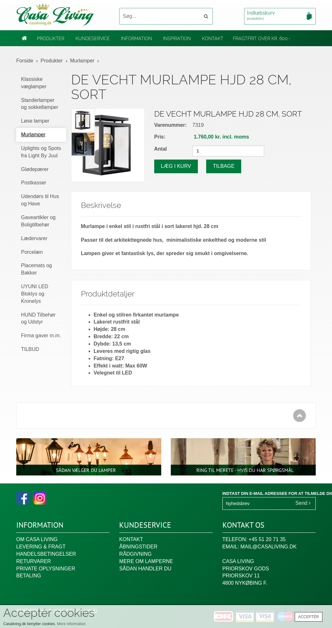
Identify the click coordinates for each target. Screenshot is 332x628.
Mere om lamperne (146, 561)
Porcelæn (32, 252)
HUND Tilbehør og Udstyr (38, 318)
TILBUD (30, 349)
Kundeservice (93, 38)
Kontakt (212, 38)
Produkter (50, 38)
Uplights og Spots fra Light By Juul (41, 152)
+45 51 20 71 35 (267, 539)
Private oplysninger (45, 568)
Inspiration (177, 38)
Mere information (71, 624)
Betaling (28, 575)
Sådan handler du (145, 568)
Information (136, 38)
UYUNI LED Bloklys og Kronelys (34, 294)
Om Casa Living (37, 539)
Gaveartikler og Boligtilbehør (38, 221)
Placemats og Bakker (36, 269)
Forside (24, 60)
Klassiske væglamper (34, 82)
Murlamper (82, 60)
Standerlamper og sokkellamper (39, 103)
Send (303, 503)
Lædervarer (34, 238)
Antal (160, 149)
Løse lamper (35, 121)
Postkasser (33, 182)
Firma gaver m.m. (41, 335)
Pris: (160, 136)
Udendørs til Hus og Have (40, 200)
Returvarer (33, 561)
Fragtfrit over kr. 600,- (262, 38)
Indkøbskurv (280, 16)
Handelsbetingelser (46, 554)
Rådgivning (135, 554)
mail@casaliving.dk (269, 546)
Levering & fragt (41, 546)
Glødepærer (34, 169)
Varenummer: (170, 125)
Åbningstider (138, 546)
